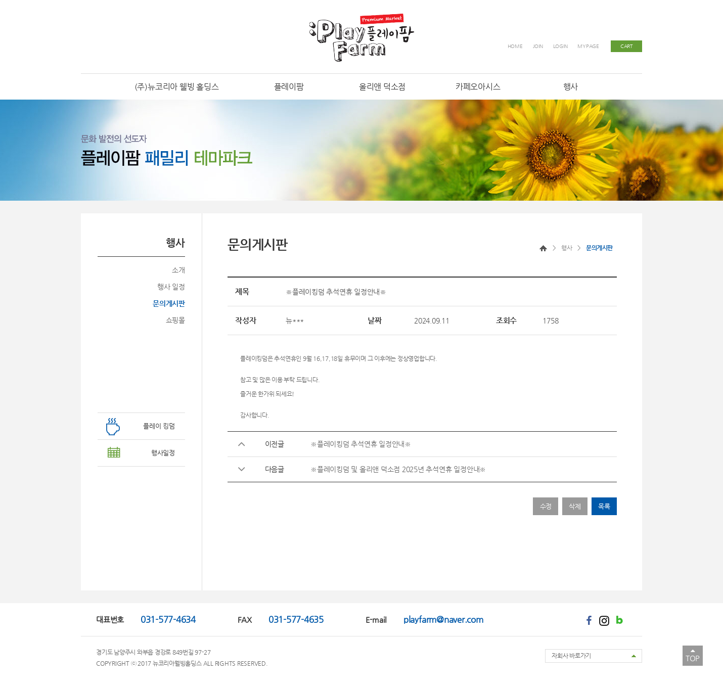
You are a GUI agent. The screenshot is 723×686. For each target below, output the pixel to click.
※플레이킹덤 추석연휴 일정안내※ (360, 444)
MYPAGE (588, 46)
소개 (178, 270)
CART (626, 46)
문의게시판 (169, 303)
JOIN (538, 46)
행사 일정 (171, 287)
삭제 (575, 506)
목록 (604, 506)
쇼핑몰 (175, 320)
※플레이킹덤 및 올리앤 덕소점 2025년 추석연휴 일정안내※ (398, 469)
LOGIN (560, 46)
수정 (546, 506)
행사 (566, 247)
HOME (515, 46)
